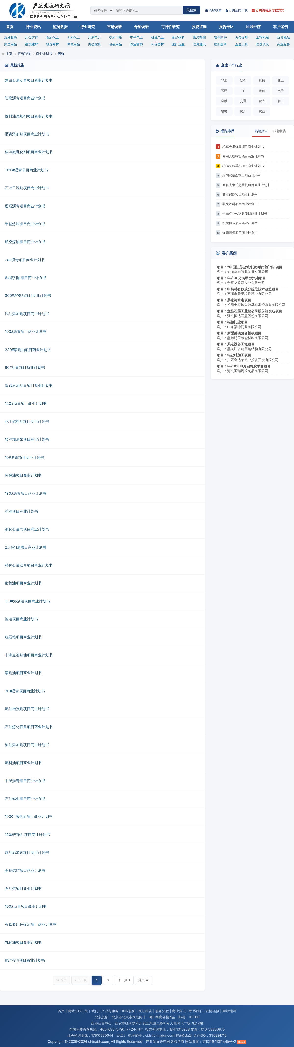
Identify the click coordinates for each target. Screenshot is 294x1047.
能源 (224, 80)
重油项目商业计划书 (21, 511)
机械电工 (157, 37)
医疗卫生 (178, 44)
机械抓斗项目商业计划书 (239, 223)
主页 (9, 54)
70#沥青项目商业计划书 (25, 260)
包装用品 (115, 44)
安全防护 (220, 37)
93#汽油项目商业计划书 (25, 960)
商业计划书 (44, 54)
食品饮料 (178, 37)
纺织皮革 (220, 44)
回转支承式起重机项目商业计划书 (246, 185)
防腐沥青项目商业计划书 (25, 98)
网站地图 (229, 1011)
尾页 (143, 980)
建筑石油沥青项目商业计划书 (29, 80)
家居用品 (10, 44)
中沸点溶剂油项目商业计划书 (29, 655)
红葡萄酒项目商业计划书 (239, 233)
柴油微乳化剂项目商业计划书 (29, 152)
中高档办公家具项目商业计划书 (244, 213)
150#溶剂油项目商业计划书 (27, 601)
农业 (262, 111)
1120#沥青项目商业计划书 (26, 170)
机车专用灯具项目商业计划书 (243, 147)
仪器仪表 (262, 44)
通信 (262, 91)
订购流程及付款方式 (268, 10)
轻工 (281, 101)
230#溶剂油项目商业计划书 (28, 349)
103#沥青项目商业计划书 (25, 331)
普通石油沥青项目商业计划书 (29, 385)
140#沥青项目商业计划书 (26, 403)
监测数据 (60, 27)
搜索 (191, 10)
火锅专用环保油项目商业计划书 (30, 924)
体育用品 (73, 44)
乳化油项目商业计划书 (23, 942)
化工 (281, 80)
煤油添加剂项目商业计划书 (27, 852)
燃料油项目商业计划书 (23, 762)
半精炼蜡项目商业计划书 (25, 224)
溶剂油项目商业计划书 (23, 673)
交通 (243, 101)
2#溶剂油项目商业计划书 (25, 547)
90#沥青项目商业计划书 (25, 367)
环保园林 (157, 44)
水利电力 (94, 37)
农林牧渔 (10, 37)
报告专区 (226, 27)
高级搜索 (213, 10)
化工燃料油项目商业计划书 (27, 421)
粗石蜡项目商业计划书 (23, 637)
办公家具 (94, 44)
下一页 (124, 980)
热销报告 (261, 131)
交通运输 (115, 37)
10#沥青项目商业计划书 (24, 457)
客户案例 (280, 27)
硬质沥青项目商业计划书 (25, 206)
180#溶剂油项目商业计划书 (27, 834)
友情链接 (212, 1011)
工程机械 (262, 37)
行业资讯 (33, 27)
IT (243, 91)
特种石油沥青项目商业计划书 (29, 565)
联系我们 (196, 1011)
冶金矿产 (31, 37)
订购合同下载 (237, 10)
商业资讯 (179, 1011)
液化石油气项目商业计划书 (27, 529)
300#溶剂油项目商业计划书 (28, 295)
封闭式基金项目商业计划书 (241, 175)
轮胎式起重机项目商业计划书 (243, 166)
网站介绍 (75, 1011)
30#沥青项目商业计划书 (25, 691)
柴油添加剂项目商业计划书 (27, 744)
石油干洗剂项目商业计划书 (27, 188)
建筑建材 (31, 44)
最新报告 (145, 1011)
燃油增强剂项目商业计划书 (27, 708)
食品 (262, 101)
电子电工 (136, 37)
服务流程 (162, 1011)
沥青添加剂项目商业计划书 (27, 134)
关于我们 (91, 1011)
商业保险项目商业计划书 (239, 194)
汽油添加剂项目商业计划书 (27, 313)
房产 (243, 111)
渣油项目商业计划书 (21, 619)
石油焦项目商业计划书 (23, 888)
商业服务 (283, 44)
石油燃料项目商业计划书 (25, 798)
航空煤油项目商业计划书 (25, 241)
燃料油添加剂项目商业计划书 (29, 116)
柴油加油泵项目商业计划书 (27, 439)
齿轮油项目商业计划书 (23, 583)
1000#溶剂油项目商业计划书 (28, 816)
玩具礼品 (283, 37)
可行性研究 (170, 27)
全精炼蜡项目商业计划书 (25, 870)
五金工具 (241, 44)
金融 (224, 101)
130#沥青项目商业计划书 (25, 493)
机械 (262, 80)
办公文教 (241, 37)
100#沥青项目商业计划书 (26, 906)
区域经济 (253, 27)
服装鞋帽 (199, 37)
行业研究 (87, 27)
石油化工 (52, 37)
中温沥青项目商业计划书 (25, 780)
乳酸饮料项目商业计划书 (239, 204)
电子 (281, 91)
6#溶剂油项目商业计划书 (25, 277)
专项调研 (141, 27)
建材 (224, 111)
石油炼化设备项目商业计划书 (29, 726)
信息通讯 (199, 44)
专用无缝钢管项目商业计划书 (243, 156)
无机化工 (73, 37)
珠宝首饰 (136, 44)
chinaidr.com (98, 1041)
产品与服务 (110, 1011)
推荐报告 (279, 131)
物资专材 (52, 44)
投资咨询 (199, 27)
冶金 (243, 80)
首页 (9, 27)
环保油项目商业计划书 (23, 475)
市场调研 (114, 27)
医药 (224, 91)
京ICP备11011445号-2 (219, 1041)
